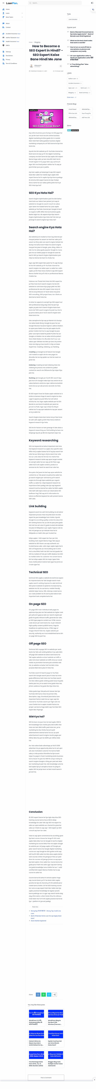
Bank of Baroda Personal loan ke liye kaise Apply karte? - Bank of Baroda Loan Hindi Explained (81, 34)
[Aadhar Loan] (73, 79)
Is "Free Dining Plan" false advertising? (79, 65)
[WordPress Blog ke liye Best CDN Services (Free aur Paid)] (55, 1014)
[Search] (55, 3)
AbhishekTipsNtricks (87, 109)
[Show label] (71, 97)
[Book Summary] (84, 93)
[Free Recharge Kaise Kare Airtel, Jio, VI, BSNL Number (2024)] (36, 1055)
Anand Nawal (72, 109)
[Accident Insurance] (75, 83)
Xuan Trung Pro (86, 113)
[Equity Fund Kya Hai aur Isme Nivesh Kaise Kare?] (55, 1034)
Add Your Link (86, 117)
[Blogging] (72, 93)
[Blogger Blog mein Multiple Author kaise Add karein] (55, 1055)
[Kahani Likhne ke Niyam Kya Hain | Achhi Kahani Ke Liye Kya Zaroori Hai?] (36, 1034)
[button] (92, 3)
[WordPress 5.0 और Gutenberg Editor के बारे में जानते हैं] (36, 1014)
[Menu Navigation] (3, 3)
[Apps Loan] (73, 88)
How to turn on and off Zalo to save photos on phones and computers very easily (80, 49)
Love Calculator (73, 19)
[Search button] (30, 3)
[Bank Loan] (85, 88)
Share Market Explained (38, 921)
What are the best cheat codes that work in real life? (81, 42)
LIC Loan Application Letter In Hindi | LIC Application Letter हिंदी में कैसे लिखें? (81, 58)
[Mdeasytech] (37, 65)
